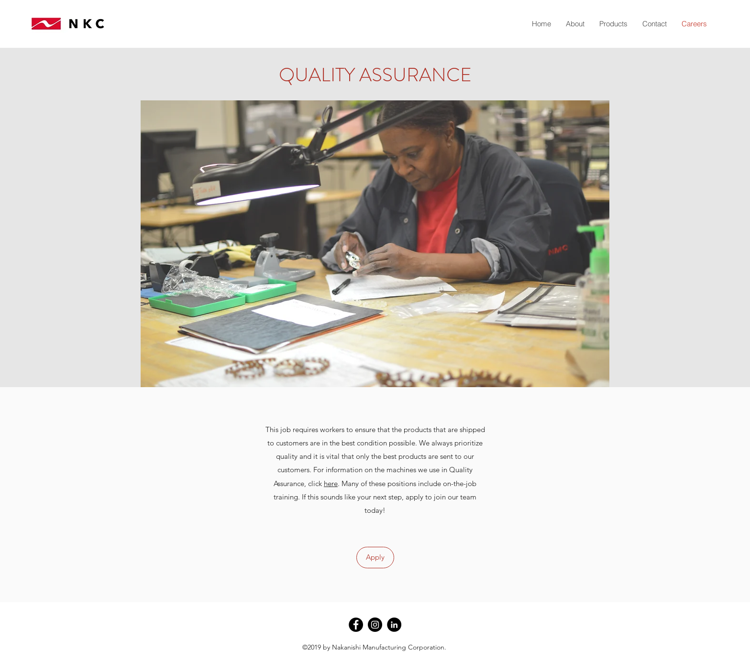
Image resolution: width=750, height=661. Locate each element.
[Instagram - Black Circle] (375, 625)
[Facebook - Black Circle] (356, 625)
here (331, 483)
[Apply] (375, 557)
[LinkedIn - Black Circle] (394, 625)
